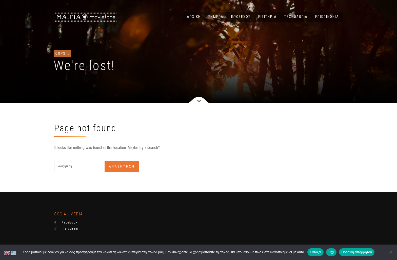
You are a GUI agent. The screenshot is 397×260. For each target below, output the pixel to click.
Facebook (66, 222)
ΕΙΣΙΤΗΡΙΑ (267, 17)
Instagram (66, 229)
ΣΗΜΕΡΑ (216, 17)
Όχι (331, 252)
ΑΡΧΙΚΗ (194, 17)
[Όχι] (390, 252)
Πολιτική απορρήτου (357, 252)
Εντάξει (315, 252)
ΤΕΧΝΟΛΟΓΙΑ (296, 17)
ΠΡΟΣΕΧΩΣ (241, 17)
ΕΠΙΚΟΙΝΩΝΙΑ (327, 17)
